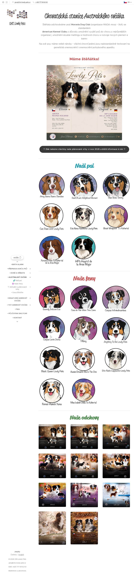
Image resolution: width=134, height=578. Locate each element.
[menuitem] (17, 264)
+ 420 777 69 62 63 (41, 2)
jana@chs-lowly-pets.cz (22, 2)
